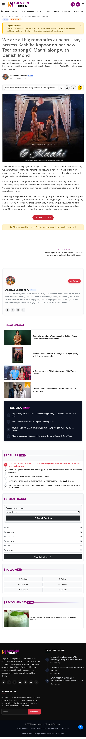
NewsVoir (60, 733)
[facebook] (7, 310)
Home (4, 16)
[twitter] (13, 310)
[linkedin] (63, 590)
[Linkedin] (31, 682)
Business (15, 11)
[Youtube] (20, 682)
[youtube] (63, 584)
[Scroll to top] (80, 727)
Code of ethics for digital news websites (38, 733)
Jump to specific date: (15, 508)
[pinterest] (23, 590)
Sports (56, 11)
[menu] (3, 4)
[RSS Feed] (36, 682)
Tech (39, 11)
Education (65, 11)
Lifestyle (47, 11)
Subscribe (34, 712)
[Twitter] (9, 682)
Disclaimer (65, 728)
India (7, 11)
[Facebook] (3, 682)
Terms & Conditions (38, 728)
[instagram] (18, 310)
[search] (83, 4)
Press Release (78, 11)
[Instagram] (14, 682)
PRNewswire (53, 728)
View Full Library (43, 557)
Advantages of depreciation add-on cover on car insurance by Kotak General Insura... (64, 253)
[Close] (81, 25)
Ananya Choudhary (17, 289)
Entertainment (28, 11)
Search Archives (43, 518)
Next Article (64, 249)
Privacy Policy (22, 728)
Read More (43, 217)
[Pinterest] (25, 682)
